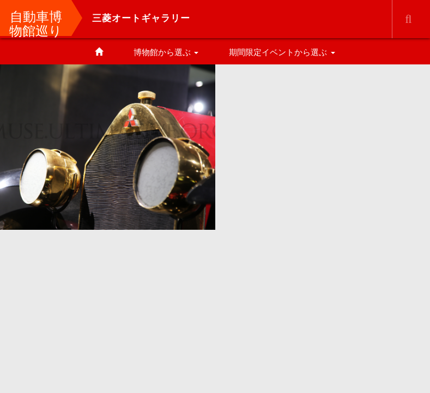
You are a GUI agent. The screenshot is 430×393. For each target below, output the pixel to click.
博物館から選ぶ (166, 52)
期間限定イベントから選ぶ (282, 52)
